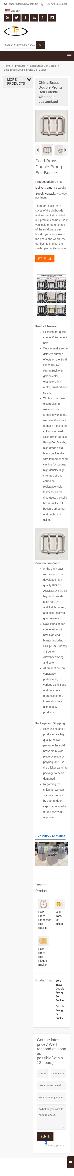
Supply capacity (46, 193)
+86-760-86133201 (56, 3)
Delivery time (44, 187)
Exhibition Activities (50, 836)
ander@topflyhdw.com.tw (23, 3)
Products (20, 65)
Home (7, 65)
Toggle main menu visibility (69, 54)
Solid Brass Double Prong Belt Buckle (59, 990)
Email (45, 258)
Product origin (44, 181)
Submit (45, 1136)
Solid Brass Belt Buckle (43, 65)
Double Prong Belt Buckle (59, 1012)
